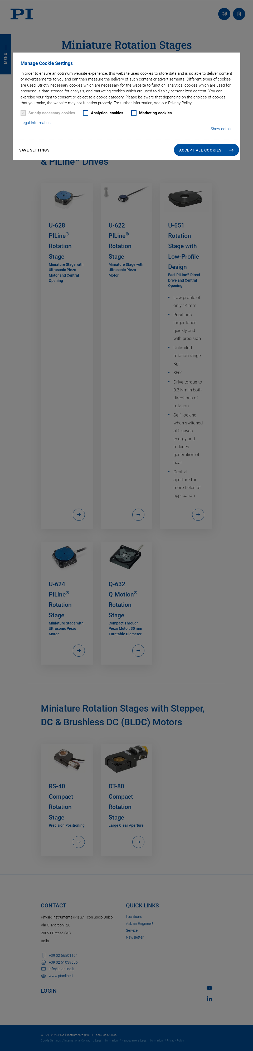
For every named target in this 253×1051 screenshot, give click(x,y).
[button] (206, 150)
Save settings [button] (34, 150)
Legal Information (36, 122)
